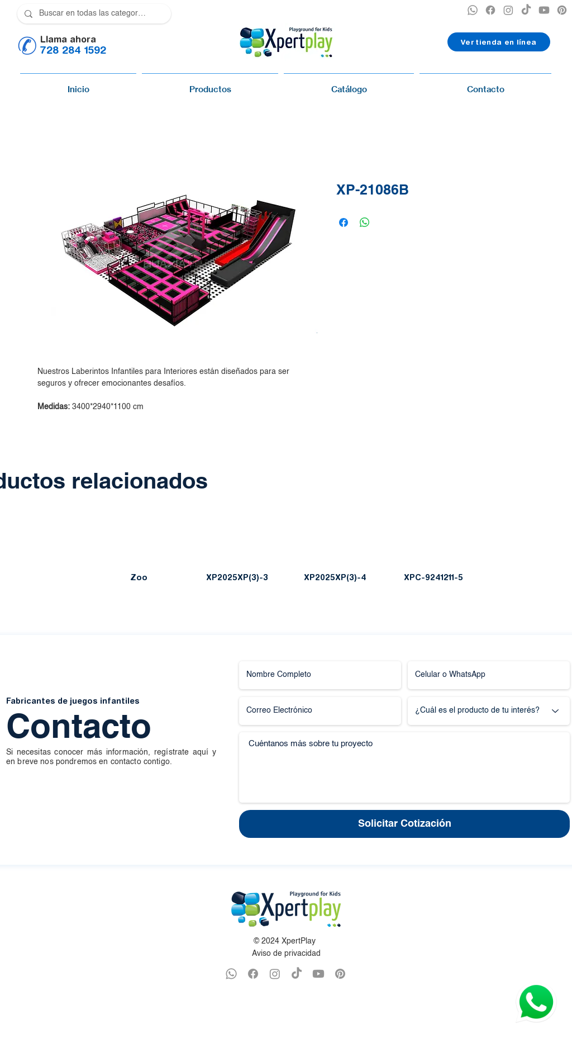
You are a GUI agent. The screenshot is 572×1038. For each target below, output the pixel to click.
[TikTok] (526, 10)
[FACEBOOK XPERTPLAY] (253, 973)
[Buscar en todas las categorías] (93, 13)
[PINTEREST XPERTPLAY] (562, 10)
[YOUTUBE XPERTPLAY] (544, 10)
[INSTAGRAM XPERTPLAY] (508, 10)
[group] (286, 553)
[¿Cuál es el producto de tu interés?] (489, 711)
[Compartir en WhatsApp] (364, 222)
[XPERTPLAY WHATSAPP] (472, 10)
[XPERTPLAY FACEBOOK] (490, 10)
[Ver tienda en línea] (498, 41)
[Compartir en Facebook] (343, 222)
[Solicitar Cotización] (404, 824)
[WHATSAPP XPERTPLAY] (231, 973)
